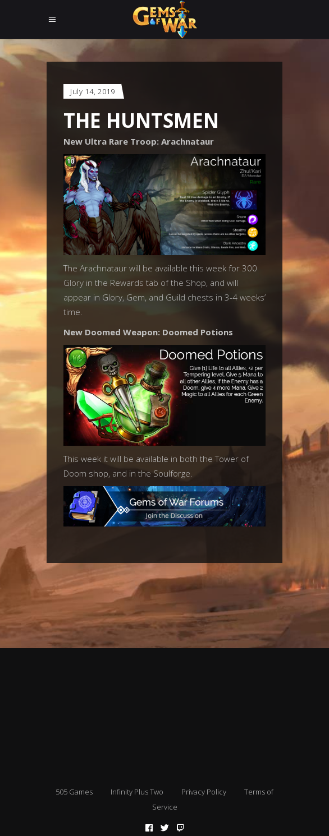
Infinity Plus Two (137, 792)
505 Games (74, 792)
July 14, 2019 (92, 91)
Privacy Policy (203, 792)
